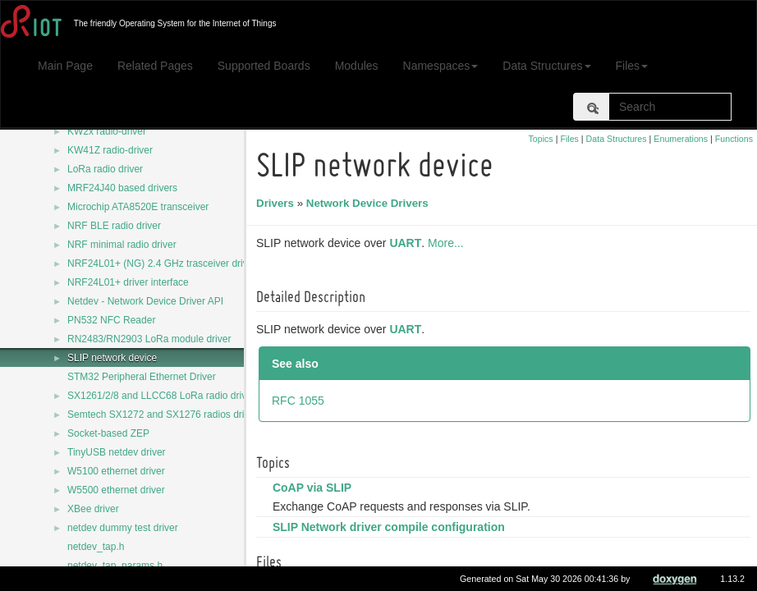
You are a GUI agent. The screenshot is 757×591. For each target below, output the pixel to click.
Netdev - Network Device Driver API (145, 301)
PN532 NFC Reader (111, 320)
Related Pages (155, 65)
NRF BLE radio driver (114, 225)
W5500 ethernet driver (116, 490)
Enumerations (681, 139)
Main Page (65, 65)
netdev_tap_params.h (115, 565)
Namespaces (441, 65)
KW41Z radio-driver (110, 150)
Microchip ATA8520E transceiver (138, 207)
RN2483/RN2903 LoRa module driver (149, 339)
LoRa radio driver (105, 169)
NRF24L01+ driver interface (128, 282)
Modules (356, 65)
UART (408, 243)
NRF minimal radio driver (122, 244)
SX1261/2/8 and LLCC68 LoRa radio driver (161, 395)
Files (632, 65)
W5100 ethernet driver (116, 471)
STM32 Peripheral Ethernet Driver (141, 377)
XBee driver (93, 509)
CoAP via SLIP (314, 487)
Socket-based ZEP (108, 433)
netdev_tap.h (95, 546)
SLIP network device (112, 358)
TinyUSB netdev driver (116, 452)
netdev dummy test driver (122, 528)
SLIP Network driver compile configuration (391, 527)
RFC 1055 (300, 400)
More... (448, 243)
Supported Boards (264, 65)
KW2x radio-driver (106, 131)
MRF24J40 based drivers (122, 188)
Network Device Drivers (370, 203)
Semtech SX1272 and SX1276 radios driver (162, 414)
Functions (734, 139)
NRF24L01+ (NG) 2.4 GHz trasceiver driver (161, 263)
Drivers (277, 203)
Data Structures (546, 65)
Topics (540, 139)
